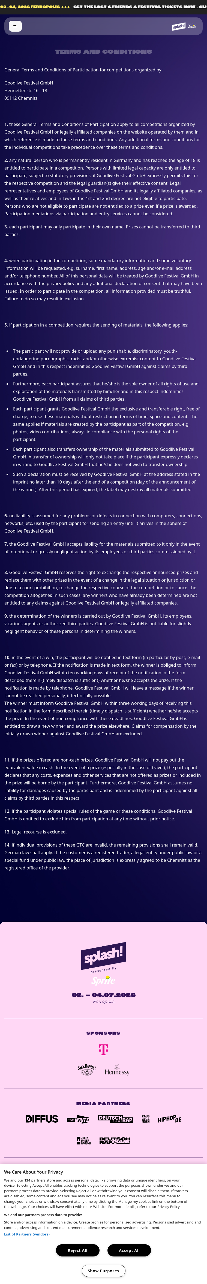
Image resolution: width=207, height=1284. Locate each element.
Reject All (78, 1250)
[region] (103, 1224)
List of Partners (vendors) (27, 1234)
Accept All (129, 1250)
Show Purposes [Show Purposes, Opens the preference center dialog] (103, 1270)
